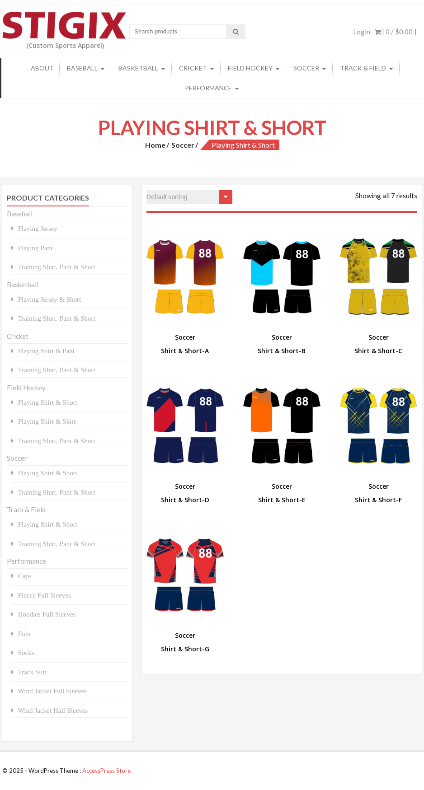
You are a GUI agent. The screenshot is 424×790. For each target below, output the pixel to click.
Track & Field (363, 68)
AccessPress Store (106, 770)
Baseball (82, 68)
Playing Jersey (37, 228)
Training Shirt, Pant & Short (56, 266)
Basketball (138, 68)
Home (155, 144)
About (42, 68)
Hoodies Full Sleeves (47, 614)
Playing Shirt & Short (47, 402)
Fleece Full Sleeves (44, 595)
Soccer (306, 68)
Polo (24, 633)
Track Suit (32, 671)
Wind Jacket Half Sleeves (53, 710)
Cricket (193, 68)
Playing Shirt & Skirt (47, 421)
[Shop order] (189, 197)
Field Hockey (250, 68)
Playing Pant (35, 247)
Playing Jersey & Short (49, 299)
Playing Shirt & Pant (46, 350)
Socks (26, 652)
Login (361, 32)
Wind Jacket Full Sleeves (52, 690)
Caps (25, 575)
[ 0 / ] (395, 32)
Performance (208, 88)
